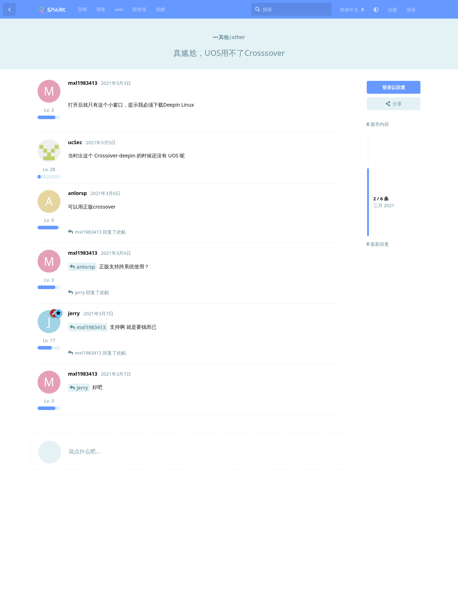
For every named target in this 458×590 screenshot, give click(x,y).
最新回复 (377, 244)
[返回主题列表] (9, 9)
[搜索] (291, 9)
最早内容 (377, 124)
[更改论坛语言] (352, 9)
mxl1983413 (91, 327)
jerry (82, 387)
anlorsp (86, 266)
